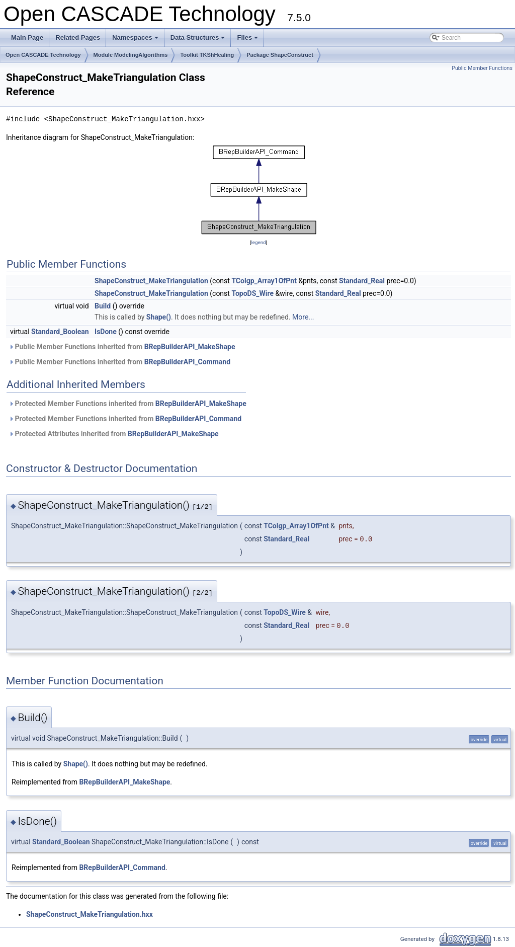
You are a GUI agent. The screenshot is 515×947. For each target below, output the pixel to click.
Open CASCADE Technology (43, 55)
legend (258, 242)
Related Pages (77, 37)
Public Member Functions (482, 68)
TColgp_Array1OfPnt (264, 281)
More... (303, 317)
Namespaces (136, 40)
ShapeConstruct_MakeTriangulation (151, 281)
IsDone (106, 332)
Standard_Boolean (60, 332)
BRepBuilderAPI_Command (187, 362)
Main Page (27, 37)
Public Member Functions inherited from (122, 347)
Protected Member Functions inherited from (127, 404)
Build (103, 306)
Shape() (158, 317)
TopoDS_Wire (252, 293)
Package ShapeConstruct (279, 55)
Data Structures (198, 40)
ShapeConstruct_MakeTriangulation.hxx (89, 914)
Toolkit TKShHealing (207, 55)
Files (248, 40)
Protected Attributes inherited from (114, 434)
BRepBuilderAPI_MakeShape (189, 347)
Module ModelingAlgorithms (131, 55)
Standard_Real (362, 281)
